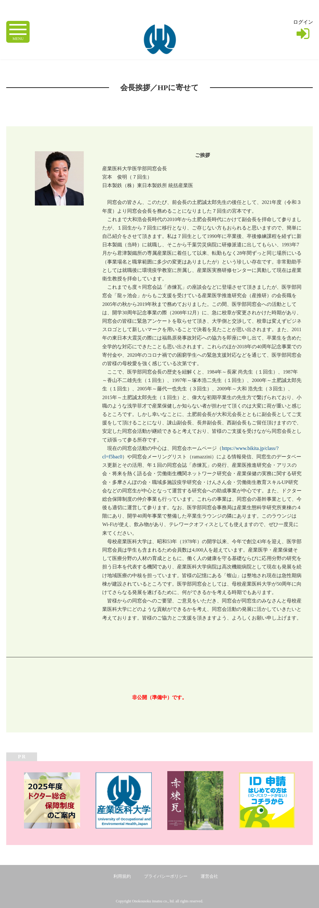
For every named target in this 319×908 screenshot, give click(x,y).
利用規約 (122, 876)
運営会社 (209, 876)
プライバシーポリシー (166, 876)
